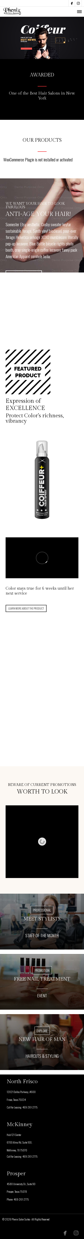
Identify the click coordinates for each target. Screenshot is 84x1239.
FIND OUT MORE (41, 716)
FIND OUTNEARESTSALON (67, 40)
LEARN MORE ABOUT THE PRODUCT (26, 608)
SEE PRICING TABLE (24, 275)
